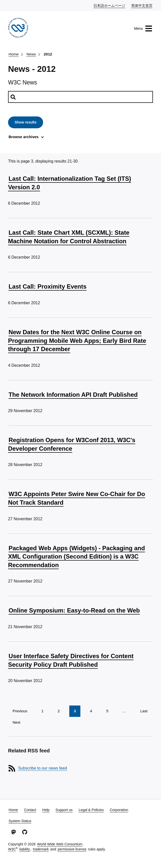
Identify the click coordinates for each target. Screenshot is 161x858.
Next (16, 722)
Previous (20, 711)
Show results (26, 122)
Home (14, 54)
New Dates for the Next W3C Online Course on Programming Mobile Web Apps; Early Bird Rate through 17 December (77, 340)
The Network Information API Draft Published (73, 394)
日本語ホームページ (109, 5)
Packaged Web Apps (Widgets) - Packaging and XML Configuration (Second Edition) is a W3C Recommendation (76, 556)
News (31, 54)
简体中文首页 (142, 5)
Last (143, 711)
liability (24, 849)
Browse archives (24, 137)
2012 (48, 54)
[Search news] (80, 97)
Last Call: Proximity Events (47, 286)
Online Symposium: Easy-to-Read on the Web (74, 610)
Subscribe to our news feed (42, 768)
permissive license (72, 849)
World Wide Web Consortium (59, 844)
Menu (143, 28)
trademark (41, 849)
